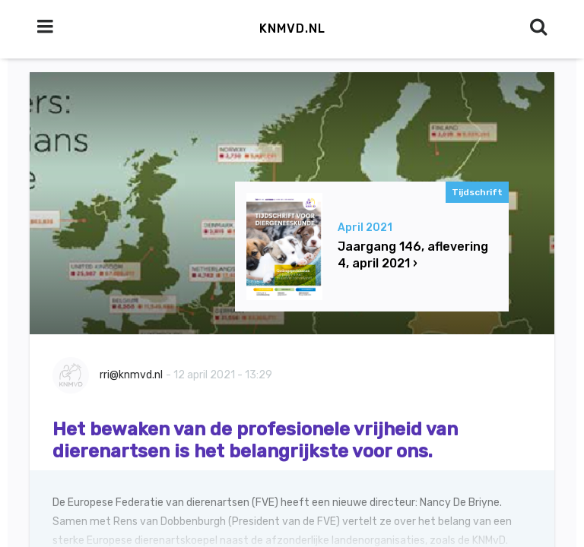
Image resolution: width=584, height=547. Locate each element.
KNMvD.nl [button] (292, 28)
